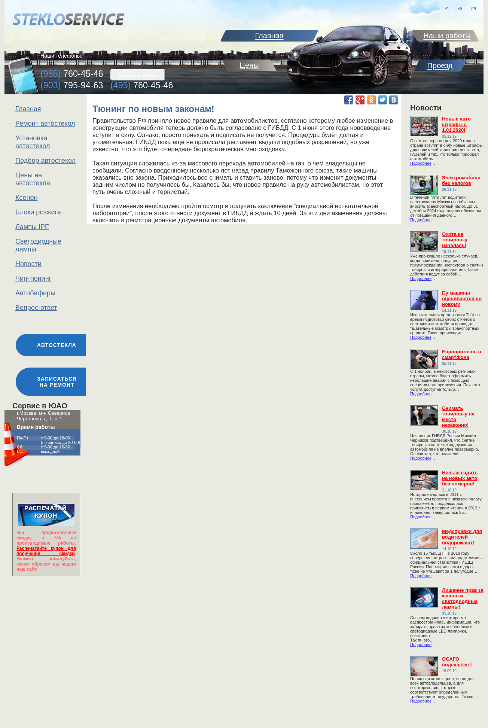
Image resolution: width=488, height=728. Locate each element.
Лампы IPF (32, 227)
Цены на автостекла (32, 179)
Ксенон (26, 197)
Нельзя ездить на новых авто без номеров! (460, 478)
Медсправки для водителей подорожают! (462, 537)
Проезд (440, 65)
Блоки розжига (38, 212)
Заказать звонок (138, 74)
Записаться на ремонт (57, 382)
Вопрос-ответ (36, 307)
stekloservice (68, 19)
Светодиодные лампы (38, 245)
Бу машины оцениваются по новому (462, 298)
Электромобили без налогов (461, 180)
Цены (249, 65)
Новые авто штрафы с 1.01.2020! (456, 124)
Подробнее (420, 163)
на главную (447, 8)
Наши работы (446, 35)
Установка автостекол (32, 142)
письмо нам (474, 8)
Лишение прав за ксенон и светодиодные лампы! (463, 598)
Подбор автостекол (45, 160)
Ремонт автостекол (45, 123)
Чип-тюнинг (33, 278)
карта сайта (460, 8)
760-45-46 (71, 74)
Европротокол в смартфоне (461, 354)
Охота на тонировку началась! (454, 239)
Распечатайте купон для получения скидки (46, 551)
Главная (28, 109)
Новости (28, 264)
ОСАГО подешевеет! (457, 661)
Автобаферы (35, 293)
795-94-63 (71, 85)
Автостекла (56, 345)
